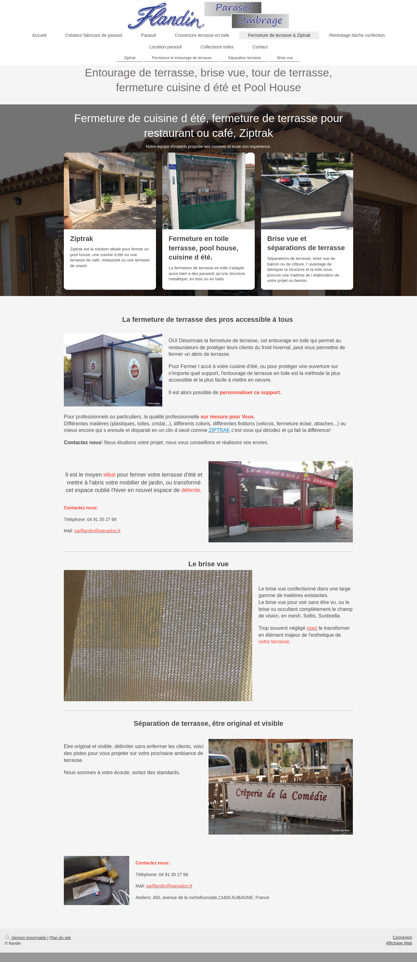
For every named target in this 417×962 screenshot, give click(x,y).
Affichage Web (399, 943)
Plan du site (60, 937)
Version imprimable (26, 937)
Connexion (402, 937)
